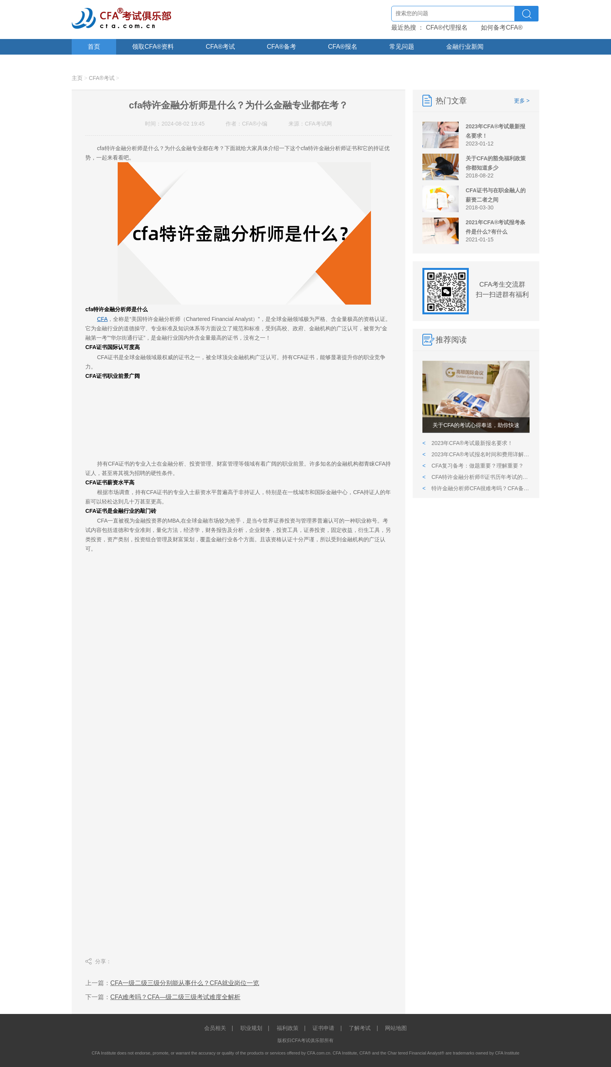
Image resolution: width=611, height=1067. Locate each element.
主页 (77, 78)
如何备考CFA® (502, 27)
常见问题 (401, 46)
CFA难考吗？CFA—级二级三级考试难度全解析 (175, 997)
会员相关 (215, 1028)
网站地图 (396, 1028)
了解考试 (360, 1028)
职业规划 (251, 1028)
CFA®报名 (342, 46)
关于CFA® (102, 62)
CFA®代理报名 (447, 27)
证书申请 (323, 1028)
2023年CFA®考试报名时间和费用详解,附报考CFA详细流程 (476, 454)
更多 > (522, 100)
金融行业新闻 (465, 46)
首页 (94, 46)
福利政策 (287, 1028)
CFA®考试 (220, 46)
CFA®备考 (281, 46)
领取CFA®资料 (153, 46)
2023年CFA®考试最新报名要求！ (467, 443)
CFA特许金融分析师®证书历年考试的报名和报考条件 (476, 477)
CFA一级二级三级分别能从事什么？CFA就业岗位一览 (184, 983)
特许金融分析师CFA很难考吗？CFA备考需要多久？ (476, 488)
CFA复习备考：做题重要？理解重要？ (473, 466)
